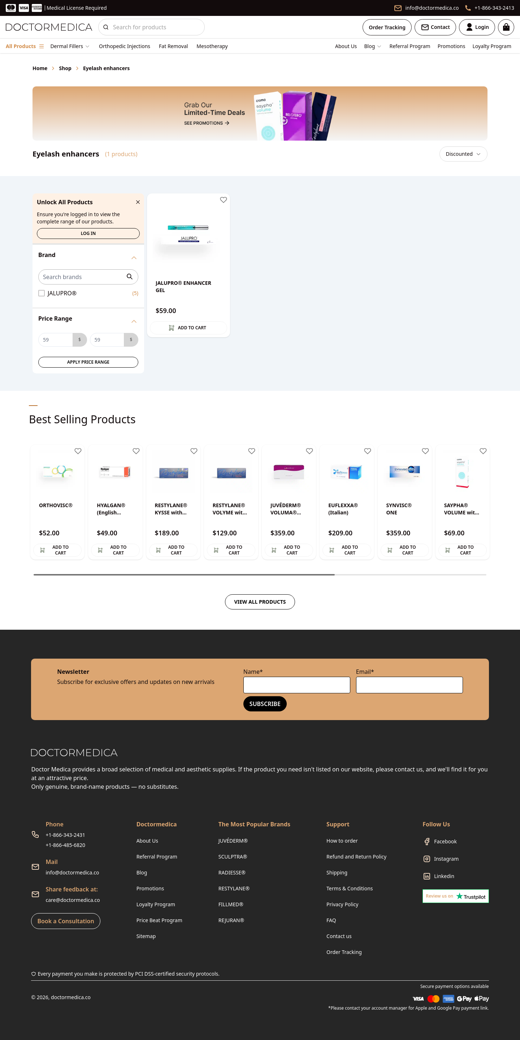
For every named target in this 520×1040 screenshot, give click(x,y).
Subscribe (265, 704)
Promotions (451, 46)
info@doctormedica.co (72, 872)
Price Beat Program (159, 920)
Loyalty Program (492, 46)
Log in (88, 233)
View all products (260, 601)
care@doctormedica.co (73, 899)
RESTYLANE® (234, 888)
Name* (253, 672)
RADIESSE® (232, 872)
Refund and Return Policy (356, 856)
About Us (346, 46)
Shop (65, 68)
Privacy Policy (342, 904)
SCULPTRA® (232, 856)
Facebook (445, 841)
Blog (141, 872)
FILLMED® (230, 904)
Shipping (336, 872)
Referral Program (409, 46)
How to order (342, 840)
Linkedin (444, 876)
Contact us (339, 936)
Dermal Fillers (66, 46)
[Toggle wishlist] (223, 200)
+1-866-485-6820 (65, 845)
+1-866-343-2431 (65, 834)
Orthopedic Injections (124, 46)
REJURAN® (231, 920)
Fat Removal (173, 46)
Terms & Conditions (349, 888)
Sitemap (146, 936)
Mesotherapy (212, 46)
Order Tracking (387, 27)
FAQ (331, 920)
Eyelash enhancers (106, 68)
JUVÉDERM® (233, 840)
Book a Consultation (65, 921)
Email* (365, 672)
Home (39, 68)
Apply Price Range (88, 362)
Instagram (446, 858)
